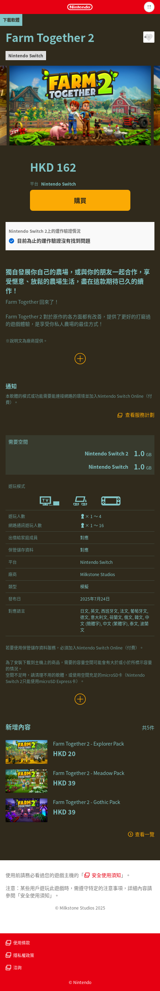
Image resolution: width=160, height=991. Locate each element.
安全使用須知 (102, 874)
